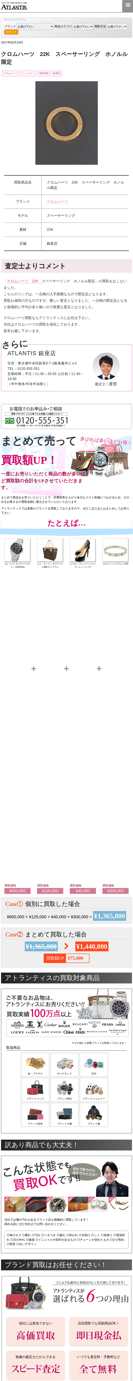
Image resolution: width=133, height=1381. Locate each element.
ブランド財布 (35, 1126)
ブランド (29, 26)
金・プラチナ (35, 1074)
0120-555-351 (114, 6)
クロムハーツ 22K (24, 282)
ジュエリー (37, 73)
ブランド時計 (65, 1100)
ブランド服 (96, 1126)
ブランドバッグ (35, 1100)
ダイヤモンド (65, 1074)
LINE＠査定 (100, 6)
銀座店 (76, 73)
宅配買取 (58, 73)
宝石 (95, 1074)
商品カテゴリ (74, 26)
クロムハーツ (13, 73)
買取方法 (110, 26)
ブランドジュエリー (96, 1100)
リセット (11, 31)
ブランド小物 (65, 1126)
